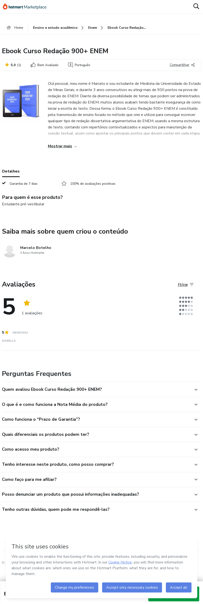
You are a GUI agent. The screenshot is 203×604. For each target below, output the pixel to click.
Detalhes (11, 171)
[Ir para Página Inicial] (27, 7)
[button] (96, 389)
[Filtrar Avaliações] (186, 284)
